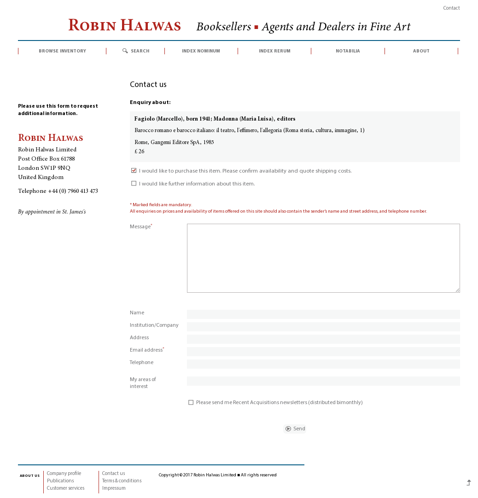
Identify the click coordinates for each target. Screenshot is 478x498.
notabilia (348, 51)
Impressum (114, 488)
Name (137, 313)
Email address (147, 350)
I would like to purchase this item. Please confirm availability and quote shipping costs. (240, 171)
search (140, 51)
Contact (451, 8)
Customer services (65, 488)
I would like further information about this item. (192, 184)
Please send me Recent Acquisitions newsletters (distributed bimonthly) (275, 402)
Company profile (64, 473)
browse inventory (62, 51)
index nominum (201, 51)
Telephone (141, 362)
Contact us (113, 473)
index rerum (275, 51)
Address (139, 338)
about (421, 51)
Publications (60, 481)
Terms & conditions (121, 481)
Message (141, 227)
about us (30, 475)
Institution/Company (154, 325)
